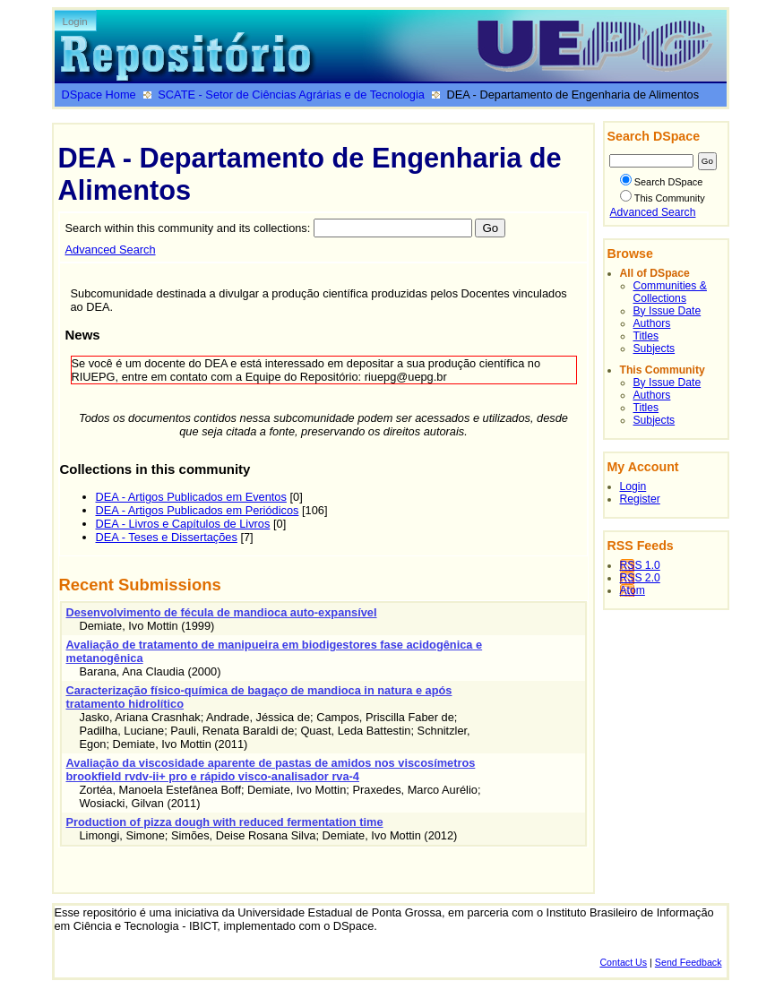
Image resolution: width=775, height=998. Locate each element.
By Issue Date (667, 311)
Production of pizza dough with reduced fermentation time (224, 822)
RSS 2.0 (640, 578)
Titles (646, 336)
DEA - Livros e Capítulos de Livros (183, 523)
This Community (662, 198)
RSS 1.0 (640, 565)
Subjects (654, 348)
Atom (632, 590)
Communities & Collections (670, 292)
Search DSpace (661, 181)
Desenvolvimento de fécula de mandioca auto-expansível (221, 612)
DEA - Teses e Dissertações (166, 537)
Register (640, 499)
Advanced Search (110, 249)
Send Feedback (688, 962)
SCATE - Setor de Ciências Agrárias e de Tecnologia (291, 94)
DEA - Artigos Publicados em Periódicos (197, 510)
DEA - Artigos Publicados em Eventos (191, 496)
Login (75, 21)
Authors (652, 323)
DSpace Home (99, 94)
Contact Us (623, 962)
